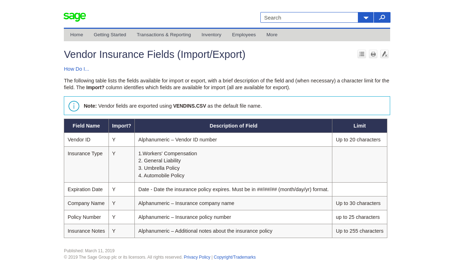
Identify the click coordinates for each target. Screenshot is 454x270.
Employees (244, 34)
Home (76, 34)
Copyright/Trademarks (235, 257)
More (271, 34)
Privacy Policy (197, 257)
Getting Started (110, 34)
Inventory (211, 34)
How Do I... (76, 69)
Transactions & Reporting (164, 34)
